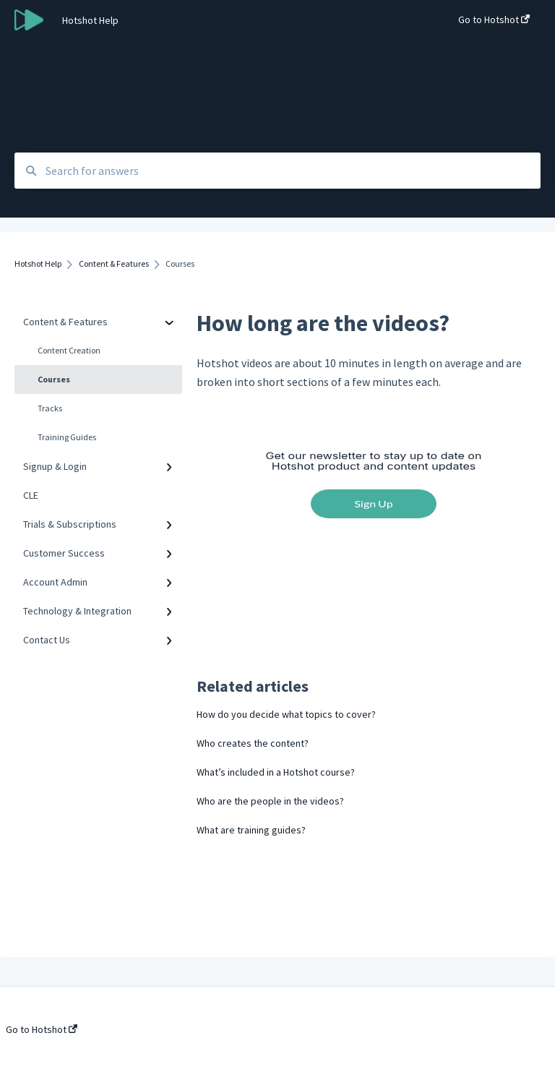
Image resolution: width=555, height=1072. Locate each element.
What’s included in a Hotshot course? (276, 772)
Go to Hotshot (41, 1029)
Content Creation (69, 350)
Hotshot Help (90, 20)
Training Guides (67, 437)
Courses (54, 379)
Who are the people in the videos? (270, 800)
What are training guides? (251, 829)
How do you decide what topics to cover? (286, 714)
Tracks (50, 408)
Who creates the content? (253, 743)
